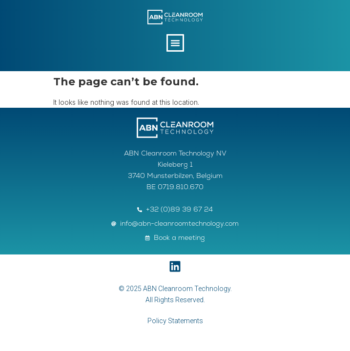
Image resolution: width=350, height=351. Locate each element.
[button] (175, 43)
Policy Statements (175, 321)
